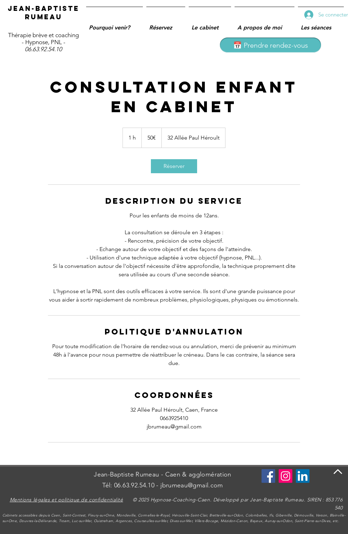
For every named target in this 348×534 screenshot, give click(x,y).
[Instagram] (285, 476)
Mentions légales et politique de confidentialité (66, 499)
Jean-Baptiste (43, 8)
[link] (174, 166)
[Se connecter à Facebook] (268, 476)
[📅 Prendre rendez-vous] (270, 45)
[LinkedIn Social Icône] (302, 476)
